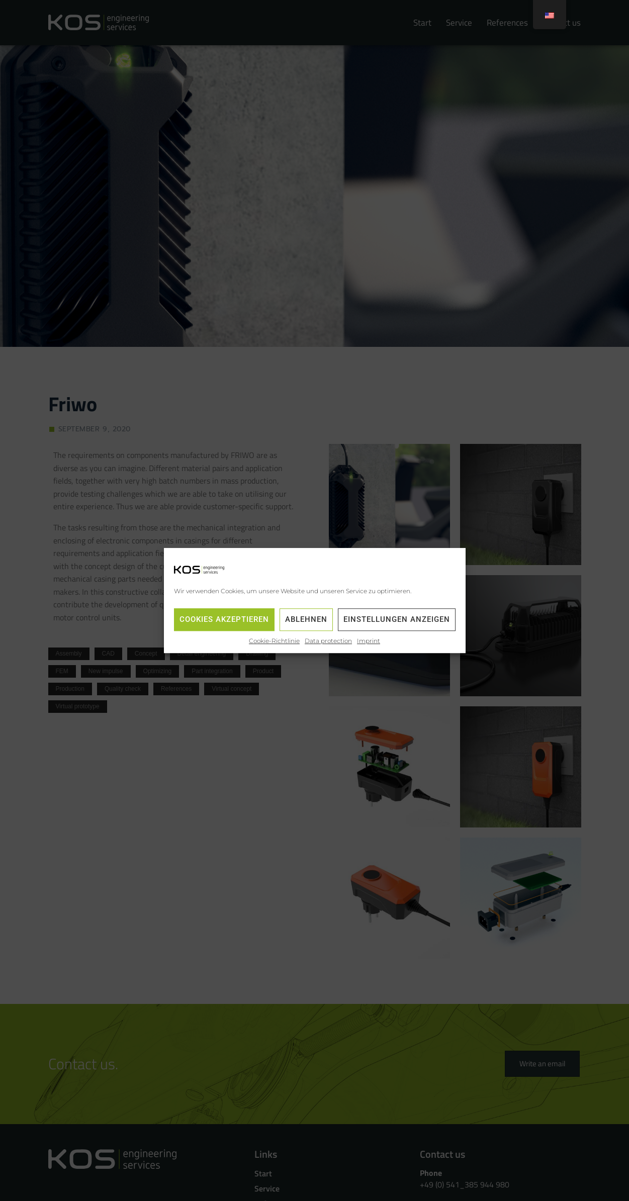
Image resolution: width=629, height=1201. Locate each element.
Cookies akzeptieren (224, 619)
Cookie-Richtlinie (274, 640)
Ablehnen (306, 619)
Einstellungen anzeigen (396, 619)
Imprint (368, 640)
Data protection (328, 640)
